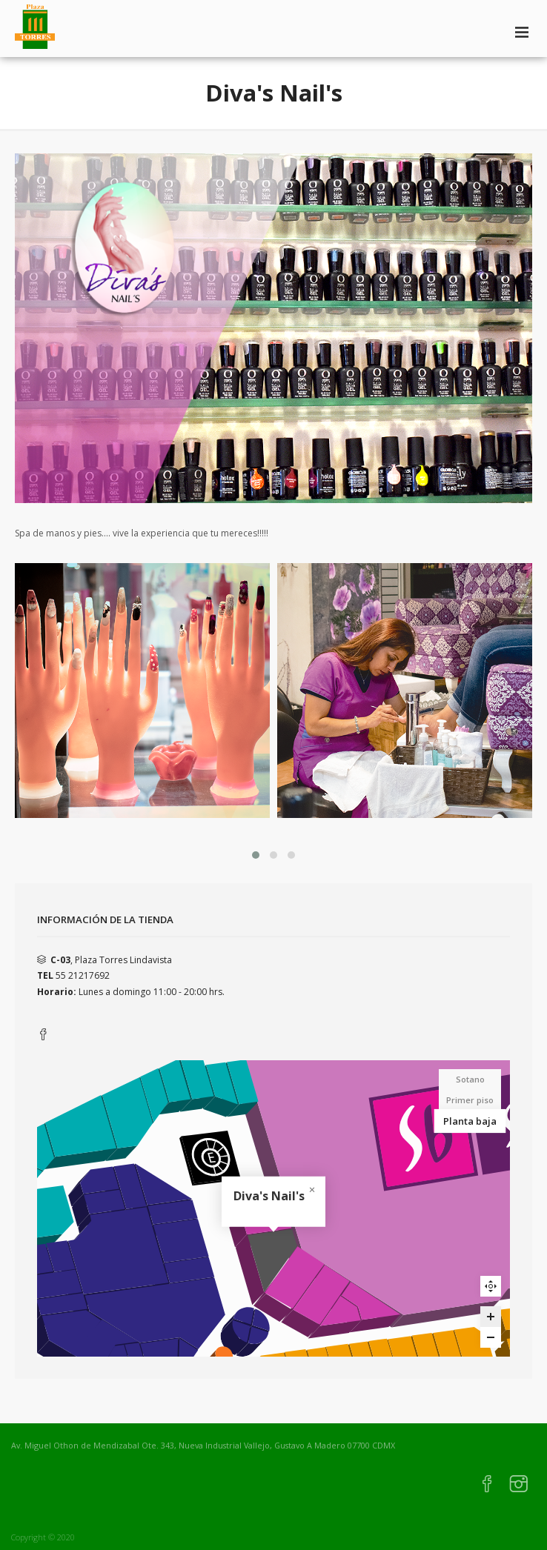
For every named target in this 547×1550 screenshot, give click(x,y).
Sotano (470, 1079)
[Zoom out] (490, 1337)
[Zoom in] (490, 1316)
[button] (256, 855)
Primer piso (470, 1099)
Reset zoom (491, 1286)
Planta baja (469, 1120)
